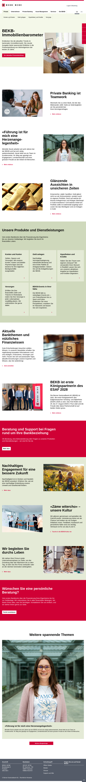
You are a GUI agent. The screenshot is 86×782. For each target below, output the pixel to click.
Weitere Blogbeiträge (41, 744)
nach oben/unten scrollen (84, 780)
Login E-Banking (73, 5)
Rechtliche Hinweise (26, 778)
